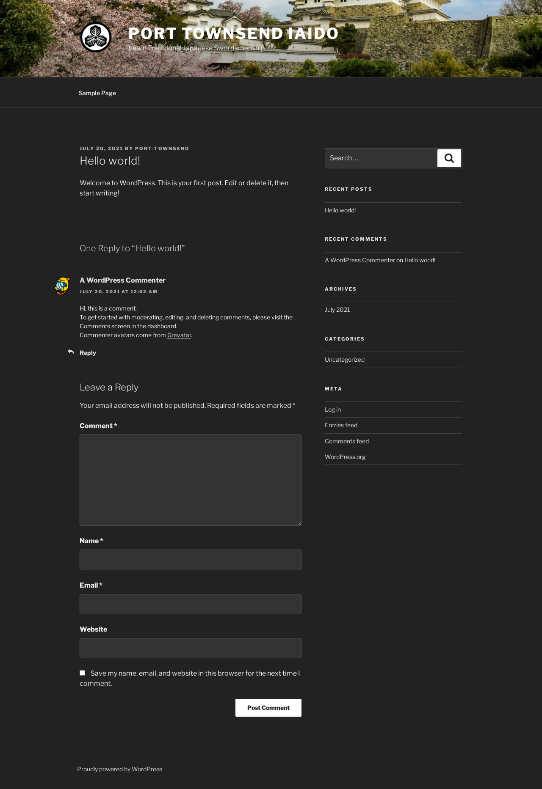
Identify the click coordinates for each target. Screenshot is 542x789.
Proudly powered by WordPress (119, 769)
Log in (333, 409)
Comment (98, 426)
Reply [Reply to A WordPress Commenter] (88, 352)
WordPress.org (345, 456)
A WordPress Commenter (123, 280)
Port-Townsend (162, 148)
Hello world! (340, 210)
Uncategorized (345, 359)
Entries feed (341, 425)
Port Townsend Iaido (234, 33)
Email (91, 585)
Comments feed (347, 441)
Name (91, 541)
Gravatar (179, 334)
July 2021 (337, 309)
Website (93, 629)
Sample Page (97, 92)
